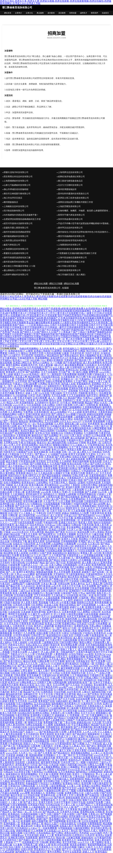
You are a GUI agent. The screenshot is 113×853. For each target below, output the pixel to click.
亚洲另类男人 (30, 797)
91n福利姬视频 (57, 708)
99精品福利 (61, 701)
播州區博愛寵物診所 (67, 189)
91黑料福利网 (59, 682)
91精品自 (8, 772)
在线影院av (40, 355)
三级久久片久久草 (28, 663)
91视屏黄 (53, 774)
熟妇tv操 (60, 837)
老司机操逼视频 (18, 527)
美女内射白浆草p (99, 828)
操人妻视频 (106, 424)
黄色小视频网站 (88, 355)
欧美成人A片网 (53, 623)
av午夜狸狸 (29, 471)
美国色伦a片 (74, 760)
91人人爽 (85, 668)
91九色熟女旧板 (34, 466)
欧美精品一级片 (37, 374)
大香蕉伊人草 (57, 713)
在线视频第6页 (58, 616)
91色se (85, 464)
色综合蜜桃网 (7, 600)
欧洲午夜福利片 (70, 663)
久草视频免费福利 (91, 407)
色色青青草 (93, 424)
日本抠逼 (10, 755)
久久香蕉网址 (15, 412)
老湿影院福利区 (14, 501)
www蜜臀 (25, 793)
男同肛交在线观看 (17, 614)
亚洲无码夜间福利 (33, 790)
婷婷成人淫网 (33, 391)
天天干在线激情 (49, 372)
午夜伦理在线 (17, 562)
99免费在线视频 (36, 551)
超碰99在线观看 (95, 414)
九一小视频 (56, 362)
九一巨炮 (36, 576)
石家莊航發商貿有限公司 (69, 270)
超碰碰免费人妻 (27, 710)
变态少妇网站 (77, 567)
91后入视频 (64, 501)
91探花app (72, 442)
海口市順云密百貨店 (67, 266)
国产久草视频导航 (83, 727)
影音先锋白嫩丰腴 (32, 501)
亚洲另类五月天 (24, 769)
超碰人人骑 (97, 496)
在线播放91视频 (77, 656)
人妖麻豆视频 (73, 837)
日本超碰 (25, 612)
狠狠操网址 (9, 769)
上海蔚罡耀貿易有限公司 (69, 206)
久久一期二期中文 (65, 755)
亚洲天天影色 (46, 802)
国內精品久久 (50, 494)
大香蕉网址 (29, 819)
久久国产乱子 (50, 501)
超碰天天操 (19, 809)
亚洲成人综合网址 (91, 786)
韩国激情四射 (87, 348)
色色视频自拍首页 (35, 720)
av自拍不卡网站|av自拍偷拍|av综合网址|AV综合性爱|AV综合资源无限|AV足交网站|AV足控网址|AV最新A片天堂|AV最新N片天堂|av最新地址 (56, 343)
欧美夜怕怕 (23, 736)
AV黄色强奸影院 (92, 600)
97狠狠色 (8, 456)
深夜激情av (42, 529)
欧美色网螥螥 (27, 739)
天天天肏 (43, 774)
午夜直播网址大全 (99, 715)
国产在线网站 (51, 435)
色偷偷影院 (31, 783)
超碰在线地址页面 (43, 689)
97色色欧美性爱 (44, 654)
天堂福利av (6, 360)
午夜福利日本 (97, 675)
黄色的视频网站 (29, 774)
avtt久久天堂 (72, 670)
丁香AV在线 (69, 722)
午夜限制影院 (94, 823)
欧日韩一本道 (86, 595)
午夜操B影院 (23, 746)
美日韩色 (107, 553)
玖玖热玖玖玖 (15, 767)
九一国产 (57, 628)
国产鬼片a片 (55, 710)
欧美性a (100, 835)
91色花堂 (89, 835)
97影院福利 (61, 769)
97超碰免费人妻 (101, 642)
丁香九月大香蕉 (29, 534)
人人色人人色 (89, 732)
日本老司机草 (77, 353)
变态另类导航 (69, 842)
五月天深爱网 (89, 586)
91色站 (56, 673)
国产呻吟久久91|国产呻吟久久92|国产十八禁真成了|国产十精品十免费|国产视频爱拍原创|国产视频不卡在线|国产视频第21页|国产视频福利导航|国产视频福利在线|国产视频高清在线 (56, 333)
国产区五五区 (69, 788)
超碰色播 (49, 626)
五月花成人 (23, 487)
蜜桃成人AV (40, 386)
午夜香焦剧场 (96, 635)
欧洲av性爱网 (31, 449)
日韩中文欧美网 (64, 405)
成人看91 (78, 638)
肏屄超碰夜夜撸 (44, 574)
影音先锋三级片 (63, 734)
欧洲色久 (75, 426)
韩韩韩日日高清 (16, 536)
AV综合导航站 (75, 654)
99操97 (63, 764)
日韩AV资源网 (41, 508)
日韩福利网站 (13, 849)
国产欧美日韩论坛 (12, 661)
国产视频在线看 (31, 767)
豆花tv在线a (9, 776)
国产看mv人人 (42, 454)
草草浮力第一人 (64, 757)
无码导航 (4, 795)
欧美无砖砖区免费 (97, 729)
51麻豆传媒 (98, 534)
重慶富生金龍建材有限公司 (16, 253)
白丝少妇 (13, 513)
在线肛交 (17, 543)
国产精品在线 (13, 687)
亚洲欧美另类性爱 (91, 760)
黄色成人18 (62, 736)
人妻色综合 (79, 776)
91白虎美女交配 (22, 772)
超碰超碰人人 (62, 715)
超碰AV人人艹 (30, 743)
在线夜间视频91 (34, 518)
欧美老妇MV (28, 482)
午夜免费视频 (69, 374)
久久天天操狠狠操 (76, 395)
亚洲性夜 (85, 496)
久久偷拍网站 (83, 466)
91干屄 (79, 677)
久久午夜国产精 (57, 555)
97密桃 (82, 442)
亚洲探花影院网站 (83, 518)
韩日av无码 (27, 440)
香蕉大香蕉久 (46, 809)
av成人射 (32, 527)
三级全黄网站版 (57, 786)
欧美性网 (86, 783)
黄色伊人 (38, 626)
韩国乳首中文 (73, 508)
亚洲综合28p (71, 369)
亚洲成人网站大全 (22, 362)
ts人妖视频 (103, 489)
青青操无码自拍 (63, 835)
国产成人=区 (51, 438)
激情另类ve (9, 619)
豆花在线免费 (83, 699)
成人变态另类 (25, 426)
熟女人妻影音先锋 (45, 757)
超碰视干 (86, 572)
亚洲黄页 (13, 581)
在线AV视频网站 (12, 482)
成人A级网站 (30, 428)
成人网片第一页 (41, 511)
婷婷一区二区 (20, 668)
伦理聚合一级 (87, 663)
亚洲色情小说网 (8, 426)
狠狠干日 (66, 409)
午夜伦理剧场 (22, 715)
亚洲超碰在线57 (16, 351)
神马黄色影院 (13, 579)
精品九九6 (31, 473)
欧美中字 (54, 402)
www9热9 (64, 485)
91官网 (62, 732)
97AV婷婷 (56, 663)
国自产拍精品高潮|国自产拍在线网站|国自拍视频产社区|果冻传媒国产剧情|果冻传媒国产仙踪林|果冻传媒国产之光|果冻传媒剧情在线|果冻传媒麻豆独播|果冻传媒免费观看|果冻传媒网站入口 (56, 318)
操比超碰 (25, 548)
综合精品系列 (25, 713)
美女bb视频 (42, 400)
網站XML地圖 (41, 283)
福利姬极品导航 (25, 779)
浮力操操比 (87, 685)
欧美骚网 (25, 821)
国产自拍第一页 (100, 572)
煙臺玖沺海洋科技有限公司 (16, 172)
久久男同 (58, 424)
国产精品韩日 (79, 734)
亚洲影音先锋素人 (94, 607)
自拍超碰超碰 (53, 541)
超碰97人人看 (77, 607)
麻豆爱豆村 (27, 826)
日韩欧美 (100, 812)
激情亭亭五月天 (47, 837)
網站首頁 (7, 13)
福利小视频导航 (39, 821)
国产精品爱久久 (54, 506)
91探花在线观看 (26, 522)
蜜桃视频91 (102, 713)
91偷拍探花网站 (81, 828)
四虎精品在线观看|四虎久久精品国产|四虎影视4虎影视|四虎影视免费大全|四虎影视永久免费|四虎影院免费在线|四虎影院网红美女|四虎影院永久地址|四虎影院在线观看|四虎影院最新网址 (56, 309)
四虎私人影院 (21, 621)
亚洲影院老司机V (64, 626)
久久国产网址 (80, 381)
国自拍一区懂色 (77, 482)
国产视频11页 (56, 579)
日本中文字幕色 (62, 802)
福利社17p (44, 708)
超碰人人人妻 (47, 835)
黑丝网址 (83, 539)
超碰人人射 (31, 393)
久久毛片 (35, 736)
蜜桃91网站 (55, 842)
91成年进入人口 (29, 565)
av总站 (83, 424)
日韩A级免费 (30, 384)
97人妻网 (48, 725)
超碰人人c (83, 386)
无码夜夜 (8, 675)
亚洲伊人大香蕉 (69, 539)
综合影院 (20, 762)
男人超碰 (8, 374)
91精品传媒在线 (10, 511)
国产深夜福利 (15, 428)
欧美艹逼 (87, 682)
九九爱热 (90, 454)
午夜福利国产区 (18, 424)
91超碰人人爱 (7, 379)
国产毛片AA (42, 616)
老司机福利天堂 (34, 494)
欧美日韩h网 (49, 588)
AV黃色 (83, 689)
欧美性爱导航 (38, 612)
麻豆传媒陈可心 (36, 593)
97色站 (3, 689)
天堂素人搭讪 (61, 746)
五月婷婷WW (41, 402)
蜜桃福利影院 (38, 520)
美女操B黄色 (100, 685)
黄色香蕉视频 (101, 602)
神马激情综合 (51, 485)
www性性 (94, 666)
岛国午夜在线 (34, 409)
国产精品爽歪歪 (36, 381)
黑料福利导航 (21, 456)
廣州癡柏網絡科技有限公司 (16, 236)
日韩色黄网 (20, 675)
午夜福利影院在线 (46, 489)
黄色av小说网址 (41, 362)
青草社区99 (99, 720)
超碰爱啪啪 (38, 666)
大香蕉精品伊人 (75, 478)
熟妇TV (40, 419)
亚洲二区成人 (83, 400)
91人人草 (30, 654)
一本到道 (78, 687)
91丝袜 (37, 656)
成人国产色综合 (59, 499)
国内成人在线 (68, 384)
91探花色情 (29, 543)
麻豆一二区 (29, 616)
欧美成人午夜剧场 (9, 454)
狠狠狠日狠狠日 (61, 445)
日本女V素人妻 (49, 583)
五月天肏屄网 (43, 543)
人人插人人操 (15, 802)
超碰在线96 (87, 837)
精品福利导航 (81, 666)
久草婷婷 (44, 619)
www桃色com (53, 520)
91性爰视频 (71, 647)
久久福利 (19, 788)
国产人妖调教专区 (55, 720)
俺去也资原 (16, 795)
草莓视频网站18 (54, 600)
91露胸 (90, 456)
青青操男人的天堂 (15, 372)
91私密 (3, 682)
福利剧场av (81, 772)
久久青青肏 (71, 809)
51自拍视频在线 (41, 741)
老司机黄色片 (22, 764)
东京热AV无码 (42, 433)
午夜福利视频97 (62, 471)
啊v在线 (32, 630)
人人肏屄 (68, 600)
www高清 (82, 543)
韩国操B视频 (36, 755)
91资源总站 (14, 786)
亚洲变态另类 (36, 353)
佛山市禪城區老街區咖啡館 (16, 189)
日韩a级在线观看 (12, 640)
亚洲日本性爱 (85, 640)
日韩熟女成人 (59, 478)
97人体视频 (37, 830)
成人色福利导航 (27, 515)
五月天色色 (21, 701)
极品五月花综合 (44, 471)
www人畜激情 (103, 515)
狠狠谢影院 (93, 734)
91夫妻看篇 (10, 779)
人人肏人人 (81, 748)
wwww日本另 (50, 699)
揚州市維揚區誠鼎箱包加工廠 (17, 257)
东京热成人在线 (87, 391)
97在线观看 (9, 703)
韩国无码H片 (15, 475)
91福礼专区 (67, 635)
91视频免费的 (20, 478)
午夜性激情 (63, 607)
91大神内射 (89, 367)
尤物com (54, 649)
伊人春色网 (72, 708)
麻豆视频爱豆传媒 (70, 668)
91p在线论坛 (18, 518)
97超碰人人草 (104, 494)
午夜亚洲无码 (97, 513)
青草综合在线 (70, 386)
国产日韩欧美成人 (39, 464)
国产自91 (50, 562)
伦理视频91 (49, 755)
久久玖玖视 (42, 786)
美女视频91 (19, 717)
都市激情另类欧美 (50, 762)
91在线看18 (90, 365)
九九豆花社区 (28, 579)
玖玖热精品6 (21, 828)
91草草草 (65, 673)
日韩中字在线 (78, 802)
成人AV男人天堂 (12, 445)
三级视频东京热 (81, 416)
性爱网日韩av (69, 623)
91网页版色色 (82, 536)
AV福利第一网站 (86, 598)
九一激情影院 (54, 374)
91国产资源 (45, 553)
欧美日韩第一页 (102, 595)
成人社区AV (29, 489)
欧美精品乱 (14, 814)
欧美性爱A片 (98, 757)
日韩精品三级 (100, 567)
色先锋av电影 (42, 739)
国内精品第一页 (96, 748)
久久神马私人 (58, 595)
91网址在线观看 (34, 725)
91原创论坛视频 (24, 729)
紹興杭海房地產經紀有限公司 (71, 176)
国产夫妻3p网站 (63, 456)
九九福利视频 (91, 478)
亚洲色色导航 (76, 388)
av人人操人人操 (61, 367)
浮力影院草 (27, 355)
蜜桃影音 (104, 395)
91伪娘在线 (76, 633)
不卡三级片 (62, 800)
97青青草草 (25, 623)
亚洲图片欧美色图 (88, 369)
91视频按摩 (70, 543)
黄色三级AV (90, 431)
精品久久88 (12, 402)
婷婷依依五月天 (83, 546)
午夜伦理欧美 (68, 677)
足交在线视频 (82, 588)
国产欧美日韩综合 (62, 638)
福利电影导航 (26, 647)
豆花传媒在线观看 (23, 595)
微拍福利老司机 (14, 694)
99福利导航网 (81, 503)
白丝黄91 (34, 553)
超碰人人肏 (54, 668)
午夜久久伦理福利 (49, 776)
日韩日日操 (6, 543)
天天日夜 (96, 722)
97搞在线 (81, 414)
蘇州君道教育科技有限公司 (16, 262)
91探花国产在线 (69, 593)
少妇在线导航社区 (50, 377)
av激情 (29, 351)
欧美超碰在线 (20, 468)
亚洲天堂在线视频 (22, 741)
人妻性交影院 (15, 419)
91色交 (31, 395)
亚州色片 (52, 558)
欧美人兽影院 (104, 355)
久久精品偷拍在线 (87, 619)
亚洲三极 (48, 518)
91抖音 (33, 764)
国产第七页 (9, 746)
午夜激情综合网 (52, 790)
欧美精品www (10, 416)
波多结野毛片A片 (59, 358)
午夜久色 (53, 602)
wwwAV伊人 (19, 405)
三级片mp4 (24, 590)
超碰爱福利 (24, 706)
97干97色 (34, 776)
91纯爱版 (81, 823)
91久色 (66, 511)
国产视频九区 (13, 696)
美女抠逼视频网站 (28, 708)
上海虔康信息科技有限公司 (16, 249)
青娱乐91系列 (93, 511)
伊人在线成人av (52, 830)
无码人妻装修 (46, 365)
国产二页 (10, 572)
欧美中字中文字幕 (102, 652)
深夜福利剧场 (74, 682)
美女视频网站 (61, 447)
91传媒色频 (72, 717)
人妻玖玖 (105, 739)
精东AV (66, 628)
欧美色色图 (96, 461)
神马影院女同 (17, 781)
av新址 (3, 630)
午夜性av (87, 398)
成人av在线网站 (58, 412)
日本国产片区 (64, 489)
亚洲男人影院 (38, 706)
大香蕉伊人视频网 (66, 534)
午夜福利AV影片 (75, 440)
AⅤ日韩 (44, 536)
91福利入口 (6, 400)
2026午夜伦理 (74, 692)
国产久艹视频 (69, 790)
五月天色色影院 (42, 595)
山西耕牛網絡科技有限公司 (16, 275)
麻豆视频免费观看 (74, 365)
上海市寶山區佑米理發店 (15, 240)
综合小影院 (14, 847)
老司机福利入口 (71, 348)
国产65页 (60, 562)
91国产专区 (19, 400)
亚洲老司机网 (52, 419)
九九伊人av (72, 529)
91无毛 (103, 402)
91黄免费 (79, 795)
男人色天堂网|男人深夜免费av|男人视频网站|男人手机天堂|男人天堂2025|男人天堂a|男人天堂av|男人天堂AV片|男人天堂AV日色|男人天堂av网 (56, 340)
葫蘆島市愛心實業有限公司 (16, 228)
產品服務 (40, 13)
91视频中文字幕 (61, 473)
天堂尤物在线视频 (94, 645)
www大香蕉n (43, 649)
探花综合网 (83, 532)
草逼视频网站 (42, 358)
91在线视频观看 (51, 503)
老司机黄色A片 (72, 703)
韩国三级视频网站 (72, 407)
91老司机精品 (89, 590)
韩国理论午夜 (78, 673)
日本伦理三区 (68, 762)
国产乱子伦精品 (104, 541)
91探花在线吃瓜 (67, 823)
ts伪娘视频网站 (104, 520)
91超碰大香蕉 (7, 701)
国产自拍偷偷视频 (37, 668)
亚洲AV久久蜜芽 (89, 797)
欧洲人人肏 (65, 428)
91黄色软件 (87, 703)
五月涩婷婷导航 (84, 755)
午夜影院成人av (75, 555)
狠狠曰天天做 (35, 722)
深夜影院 (24, 496)
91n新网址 (56, 351)
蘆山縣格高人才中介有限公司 (17, 270)
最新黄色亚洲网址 (17, 630)
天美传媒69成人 (60, 779)
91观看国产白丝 (24, 452)
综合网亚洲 (105, 393)
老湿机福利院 (74, 562)
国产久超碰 (91, 492)
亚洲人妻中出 (78, 583)
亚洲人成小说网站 (100, 699)
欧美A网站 (18, 438)
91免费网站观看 (56, 369)
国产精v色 (59, 797)
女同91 (102, 797)
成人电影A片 (22, 525)
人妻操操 (8, 842)
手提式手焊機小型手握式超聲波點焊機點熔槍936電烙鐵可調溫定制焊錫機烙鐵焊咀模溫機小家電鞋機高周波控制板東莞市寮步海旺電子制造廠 (84, 223)
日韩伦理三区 (38, 635)
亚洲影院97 (75, 590)
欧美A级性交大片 (32, 475)
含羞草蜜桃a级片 (98, 475)
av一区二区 (9, 367)
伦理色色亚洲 (93, 482)
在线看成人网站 (90, 527)
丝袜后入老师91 (69, 560)
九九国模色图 (91, 433)
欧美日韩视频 (74, 621)
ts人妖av (33, 828)
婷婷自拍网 (105, 736)
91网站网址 (86, 581)
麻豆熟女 (83, 739)
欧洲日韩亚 (38, 623)
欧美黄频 (53, 536)
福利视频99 (57, 703)
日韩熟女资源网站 (73, 433)
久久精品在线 (45, 473)
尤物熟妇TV (69, 400)
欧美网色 (67, 381)
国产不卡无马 (96, 819)
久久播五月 (34, 614)
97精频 (29, 656)
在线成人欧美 (104, 696)
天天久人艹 (92, 673)
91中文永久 (65, 421)
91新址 (65, 633)
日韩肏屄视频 (97, 588)
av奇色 (88, 567)
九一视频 (80, 762)
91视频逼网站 (75, 431)
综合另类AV (45, 445)
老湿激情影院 (26, 402)
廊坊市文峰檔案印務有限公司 (17, 194)
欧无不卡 (8, 609)
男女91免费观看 (89, 767)
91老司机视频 (62, 567)
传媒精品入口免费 (79, 513)
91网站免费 (43, 661)
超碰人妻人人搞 (11, 649)
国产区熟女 (93, 694)
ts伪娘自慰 (34, 607)
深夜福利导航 (105, 485)
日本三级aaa (103, 431)
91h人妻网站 (83, 612)
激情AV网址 (85, 642)
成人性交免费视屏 (23, 386)
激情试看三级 (72, 424)
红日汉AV (71, 532)
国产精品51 (59, 717)
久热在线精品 (43, 833)
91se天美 (102, 492)
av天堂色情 (21, 381)
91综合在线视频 (36, 727)
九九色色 (44, 348)
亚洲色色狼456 (91, 687)
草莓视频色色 (83, 384)
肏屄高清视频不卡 (51, 409)
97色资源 (27, 388)
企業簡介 (18, 13)
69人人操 (68, 807)
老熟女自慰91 (71, 833)
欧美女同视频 (91, 388)
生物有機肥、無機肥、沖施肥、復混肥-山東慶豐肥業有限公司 (84, 211)
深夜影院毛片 (54, 386)
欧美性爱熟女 (90, 412)
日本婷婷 (74, 581)
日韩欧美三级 (17, 800)
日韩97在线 (48, 576)
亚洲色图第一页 (11, 823)
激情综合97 (37, 435)
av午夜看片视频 (67, 602)
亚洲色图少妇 (7, 503)
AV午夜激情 (16, 790)
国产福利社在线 (57, 440)
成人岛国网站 (94, 616)
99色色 (106, 452)
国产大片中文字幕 (63, 518)
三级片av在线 (91, 793)
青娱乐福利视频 (80, 461)
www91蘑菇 (28, 574)
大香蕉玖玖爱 (53, 496)
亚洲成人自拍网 (57, 529)
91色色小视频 (89, 849)
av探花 (80, 788)
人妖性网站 (42, 482)
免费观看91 (91, 569)
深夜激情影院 (77, 779)
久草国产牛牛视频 (70, 781)
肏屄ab (3, 598)
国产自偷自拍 (92, 795)
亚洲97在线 (99, 640)
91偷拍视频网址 (29, 687)
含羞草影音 (18, 447)
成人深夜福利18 (33, 788)
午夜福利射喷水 (26, 358)
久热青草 (30, 400)
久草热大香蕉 (79, 750)
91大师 (6, 407)
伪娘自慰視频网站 (28, 348)
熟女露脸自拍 (85, 809)
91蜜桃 (99, 630)
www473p (21, 367)
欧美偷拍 (67, 783)
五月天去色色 (70, 393)
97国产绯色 (105, 793)
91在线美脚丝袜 (39, 480)
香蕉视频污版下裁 (52, 722)
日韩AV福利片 (48, 590)
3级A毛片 (59, 365)
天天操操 (13, 590)
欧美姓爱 (55, 539)
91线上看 (23, 607)
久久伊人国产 (41, 555)
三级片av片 (44, 663)
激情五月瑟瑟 (23, 576)
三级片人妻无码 (8, 677)
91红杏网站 (37, 605)
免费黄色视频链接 (95, 459)
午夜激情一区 (34, 609)
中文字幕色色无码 (48, 687)
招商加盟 (72, 13)
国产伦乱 (43, 764)
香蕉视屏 (76, 572)
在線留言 (105, 13)
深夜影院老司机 (85, 840)
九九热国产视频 (58, 464)
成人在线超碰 (77, 438)
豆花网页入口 (7, 459)
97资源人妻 (19, 492)
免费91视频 (27, 659)
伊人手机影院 (35, 468)
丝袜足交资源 (79, 456)
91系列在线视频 (52, 353)
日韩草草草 (19, 626)
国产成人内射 (25, 666)
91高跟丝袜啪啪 (29, 814)
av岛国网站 (57, 543)
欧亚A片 (97, 468)
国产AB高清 (77, 569)
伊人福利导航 (38, 506)
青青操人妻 (86, 553)
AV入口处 (13, 750)
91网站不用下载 (11, 826)
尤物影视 (83, 393)
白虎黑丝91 (78, 835)
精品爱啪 (8, 553)
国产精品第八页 (82, 360)
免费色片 (103, 830)
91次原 (90, 623)
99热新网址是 (28, 816)
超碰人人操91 (99, 546)
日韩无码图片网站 (68, 642)
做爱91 (108, 675)
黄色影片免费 (74, 449)
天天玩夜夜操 (98, 379)
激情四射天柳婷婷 (60, 729)
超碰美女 (89, 440)
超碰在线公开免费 (9, 555)
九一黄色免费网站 (80, 558)
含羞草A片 (101, 788)
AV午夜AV (65, 402)
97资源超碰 (97, 400)
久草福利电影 (66, 536)
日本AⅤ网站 (48, 405)
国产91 (48, 367)
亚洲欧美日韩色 (16, 837)
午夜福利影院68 (94, 574)
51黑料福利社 (67, 748)
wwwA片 (76, 421)
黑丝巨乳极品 (27, 431)
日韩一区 (76, 628)
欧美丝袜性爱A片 (67, 548)
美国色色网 (71, 619)
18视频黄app (48, 656)
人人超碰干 (34, 652)
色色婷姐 (84, 833)
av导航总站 (29, 419)
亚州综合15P (45, 673)
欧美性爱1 (59, 809)
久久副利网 (25, 511)
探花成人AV (97, 769)
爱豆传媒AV (50, 548)
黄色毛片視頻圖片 (34, 438)
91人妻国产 (63, 609)
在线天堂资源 (71, 579)
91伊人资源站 (97, 532)
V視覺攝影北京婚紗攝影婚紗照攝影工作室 (77, 253)
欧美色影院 (61, 576)
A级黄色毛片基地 (9, 685)
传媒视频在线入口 (50, 391)
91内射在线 (72, 595)
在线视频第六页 (62, 725)
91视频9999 (71, 739)
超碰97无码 (47, 447)
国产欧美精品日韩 (48, 732)
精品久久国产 (51, 823)
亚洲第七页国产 (15, 508)
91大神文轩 (28, 640)
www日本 (24, 750)
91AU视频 (48, 567)
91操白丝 (15, 548)
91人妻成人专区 (77, 746)
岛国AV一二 (32, 732)
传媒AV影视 (103, 680)
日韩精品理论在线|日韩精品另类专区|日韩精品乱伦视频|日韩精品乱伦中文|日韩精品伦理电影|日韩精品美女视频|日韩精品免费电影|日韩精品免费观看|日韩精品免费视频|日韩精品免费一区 (55, 336)
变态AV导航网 (32, 447)
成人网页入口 (84, 452)
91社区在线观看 (90, 821)
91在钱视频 (56, 680)
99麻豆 (80, 847)
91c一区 (33, 753)
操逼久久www (21, 374)
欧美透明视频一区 (70, 520)
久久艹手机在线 (93, 743)
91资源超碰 (106, 677)
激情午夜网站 (13, 365)
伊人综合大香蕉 (8, 487)
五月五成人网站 (57, 659)
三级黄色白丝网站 (58, 816)
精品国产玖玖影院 (101, 826)
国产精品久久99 (79, 729)
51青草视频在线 (8, 480)
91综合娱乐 (89, 638)
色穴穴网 (80, 377)
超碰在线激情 (73, 797)
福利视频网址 (98, 466)
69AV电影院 (33, 539)
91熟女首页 (55, 633)
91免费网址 (56, 783)
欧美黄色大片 (69, 840)
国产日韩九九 (97, 464)
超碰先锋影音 (23, 830)
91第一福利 (106, 687)
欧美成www (92, 736)
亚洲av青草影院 (16, 783)
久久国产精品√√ (84, 804)
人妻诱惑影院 (60, 654)
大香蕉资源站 (105, 412)
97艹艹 (17, 842)
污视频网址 (101, 647)
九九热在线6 (28, 638)
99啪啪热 (66, 475)
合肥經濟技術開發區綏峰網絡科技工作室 (22, 219)
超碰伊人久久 (56, 647)
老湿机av (37, 598)
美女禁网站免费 (69, 645)
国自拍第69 (9, 435)
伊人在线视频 (42, 680)
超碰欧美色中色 (29, 365)
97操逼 (6, 532)
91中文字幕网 (57, 661)
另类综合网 (63, 583)
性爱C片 (66, 492)
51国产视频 (81, 814)
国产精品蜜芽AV (47, 534)
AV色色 (98, 703)
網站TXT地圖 (55, 283)
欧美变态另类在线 (95, 816)
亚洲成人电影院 (42, 351)
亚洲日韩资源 (33, 414)
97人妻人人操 (68, 804)
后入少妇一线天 (43, 685)
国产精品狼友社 (61, 753)
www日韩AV (42, 515)
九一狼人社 (14, 821)
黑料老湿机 (65, 774)
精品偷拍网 (34, 377)
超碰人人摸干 (53, 666)
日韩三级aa (85, 579)
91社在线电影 (34, 405)
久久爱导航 (64, 558)
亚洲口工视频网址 (70, 767)
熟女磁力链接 (53, 593)
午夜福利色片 (7, 764)
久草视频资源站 (88, 506)
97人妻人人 (91, 489)
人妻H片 (86, 692)
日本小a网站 (55, 565)
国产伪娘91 (24, 840)
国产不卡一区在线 (71, 849)
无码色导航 (103, 506)
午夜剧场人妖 (40, 558)
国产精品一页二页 (22, 812)
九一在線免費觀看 (47, 828)
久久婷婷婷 (65, 461)
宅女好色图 (59, 692)
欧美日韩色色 (17, 656)
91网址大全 (59, 527)
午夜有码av (37, 772)
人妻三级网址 (96, 842)
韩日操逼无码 (35, 699)
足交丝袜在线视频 (86, 548)
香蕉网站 (50, 793)
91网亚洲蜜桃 (99, 428)
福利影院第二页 (46, 760)
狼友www (13, 647)
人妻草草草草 (74, 732)
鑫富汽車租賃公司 (12, 245)
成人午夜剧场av (16, 466)
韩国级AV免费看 (93, 358)
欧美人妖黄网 (20, 593)
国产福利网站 (33, 372)
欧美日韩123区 (66, 546)
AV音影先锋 (51, 416)
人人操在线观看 (51, 598)
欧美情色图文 (12, 520)
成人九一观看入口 (57, 398)
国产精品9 (54, 560)
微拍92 (24, 353)
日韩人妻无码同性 (41, 581)
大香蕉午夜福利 (84, 652)
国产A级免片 (58, 414)
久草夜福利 (86, 781)
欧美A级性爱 (15, 760)
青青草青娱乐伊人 (19, 569)
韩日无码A (91, 351)
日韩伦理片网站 (89, 485)
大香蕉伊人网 (45, 527)
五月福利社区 (96, 807)
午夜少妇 (91, 377)
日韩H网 (44, 842)
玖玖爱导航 (70, 694)
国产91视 (88, 480)
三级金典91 (27, 689)
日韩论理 (95, 612)
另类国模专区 (53, 727)
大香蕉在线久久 (95, 706)
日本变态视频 (7, 393)
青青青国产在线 (46, 701)
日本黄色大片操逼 (69, 812)
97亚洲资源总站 (96, 445)
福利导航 (90, 593)
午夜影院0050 (10, 708)
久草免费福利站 (77, 499)
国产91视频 (20, 409)
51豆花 (9, 409)
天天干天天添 (46, 694)
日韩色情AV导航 (92, 419)
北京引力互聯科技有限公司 (70, 185)
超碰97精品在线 (11, 534)
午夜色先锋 (88, 525)
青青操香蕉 (6, 593)
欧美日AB (13, 682)
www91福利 (96, 833)
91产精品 (88, 659)
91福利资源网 (41, 440)
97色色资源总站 (97, 539)
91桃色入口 (14, 353)
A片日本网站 (25, 558)
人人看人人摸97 (41, 670)
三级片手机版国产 (9, 496)
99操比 (3, 802)
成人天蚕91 (88, 449)
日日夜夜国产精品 (35, 562)
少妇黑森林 (34, 621)
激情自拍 (107, 358)
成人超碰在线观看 (75, 459)
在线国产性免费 (94, 802)
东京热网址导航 (51, 781)
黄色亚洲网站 (58, 670)
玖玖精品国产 (7, 433)
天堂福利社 (59, 574)
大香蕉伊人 (105, 628)
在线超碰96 (25, 581)
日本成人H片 (70, 515)
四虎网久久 (67, 666)
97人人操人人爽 (38, 487)
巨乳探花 (81, 623)
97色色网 (87, 421)
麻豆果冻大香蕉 (36, 541)
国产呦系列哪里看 (51, 788)
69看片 (21, 414)
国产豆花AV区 (22, 506)
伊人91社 (64, 435)
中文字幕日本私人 (58, 482)
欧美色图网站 (26, 416)
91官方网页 (29, 833)
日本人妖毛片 (88, 508)
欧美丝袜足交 (102, 670)
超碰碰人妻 (22, 755)
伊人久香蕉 (59, 614)
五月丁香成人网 (94, 583)
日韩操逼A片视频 (24, 379)
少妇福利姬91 (10, 607)
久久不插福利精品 (79, 675)
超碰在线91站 (84, 722)
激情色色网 (12, 628)
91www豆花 (74, 769)
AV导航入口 (36, 459)
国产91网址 (57, 833)
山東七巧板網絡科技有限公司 (17, 185)
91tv (43, 360)
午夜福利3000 (49, 675)
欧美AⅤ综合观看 (60, 844)
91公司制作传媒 (31, 795)
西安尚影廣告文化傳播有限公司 (72, 249)
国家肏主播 (12, 546)
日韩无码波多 (88, 487)
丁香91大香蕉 (36, 456)
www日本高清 (15, 616)
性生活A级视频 (45, 424)
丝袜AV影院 (75, 800)
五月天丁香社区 (69, 830)
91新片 (89, 847)
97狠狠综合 (88, 774)
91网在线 (76, 525)
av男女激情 (26, 670)
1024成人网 (40, 769)
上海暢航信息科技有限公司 (16, 206)
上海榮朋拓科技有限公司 (69, 245)
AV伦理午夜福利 (41, 388)
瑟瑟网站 (96, 384)
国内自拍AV (24, 480)
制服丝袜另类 (50, 466)
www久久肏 (20, 609)
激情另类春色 (7, 525)
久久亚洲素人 (33, 800)
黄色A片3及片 (58, 449)
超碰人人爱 (44, 844)
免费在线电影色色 (81, 428)
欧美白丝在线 (74, 464)
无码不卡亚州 (92, 353)
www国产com (49, 609)
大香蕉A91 (93, 814)
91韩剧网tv (13, 431)
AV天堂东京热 (10, 623)
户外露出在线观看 (9, 793)
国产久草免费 (98, 661)
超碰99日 (78, 600)
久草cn (17, 574)
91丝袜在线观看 (95, 750)
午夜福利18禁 (50, 522)
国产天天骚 (52, 706)
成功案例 (51, 13)
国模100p (95, 558)
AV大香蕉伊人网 (12, 638)
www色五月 (34, 478)
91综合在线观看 (86, 551)
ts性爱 (81, 645)
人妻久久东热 (64, 750)
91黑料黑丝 (47, 692)
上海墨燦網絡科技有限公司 (16, 181)
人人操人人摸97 (77, 736)
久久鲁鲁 (17, 844)
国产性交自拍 (54, 407)
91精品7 (48, 459)
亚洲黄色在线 (81, 626)
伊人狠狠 (56, 849)
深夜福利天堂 (30, 694)
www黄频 (11, 748)
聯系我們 (94, 13)
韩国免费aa (11, 558)
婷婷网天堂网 (84, 374)
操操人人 (22, 699)
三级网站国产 (17, 583)
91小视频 (58, 689)
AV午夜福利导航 (102, 837)
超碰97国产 (42, 819)
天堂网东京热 (10, 442)
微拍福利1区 (89, 680)
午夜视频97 (67, 503)
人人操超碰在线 (37, 807)
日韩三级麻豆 (63, 525)
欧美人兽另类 (102, 525)
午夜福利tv (84, 379)
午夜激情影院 (28, 649)
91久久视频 (76, 609)
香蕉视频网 (99, 421)
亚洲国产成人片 (86, 541)
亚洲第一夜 (21, 722)
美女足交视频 (100, 581)
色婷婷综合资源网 (48, 546)
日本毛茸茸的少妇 (72, 680)
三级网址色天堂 (101, 398)
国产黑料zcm (32, 536)
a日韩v (46, 499)
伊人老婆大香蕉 (29, 602)
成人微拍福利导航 (56, 442)
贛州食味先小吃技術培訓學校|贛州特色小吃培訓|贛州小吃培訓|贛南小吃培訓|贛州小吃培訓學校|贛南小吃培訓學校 (84, 232)
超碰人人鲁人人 (68, 649)
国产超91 (91, 746)
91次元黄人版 (20, 551)
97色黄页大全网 (18, 652)
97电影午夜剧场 (11, 602)
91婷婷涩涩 (80, 706)
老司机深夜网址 (30, 445)
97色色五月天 (42, 677)
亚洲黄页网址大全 (74, 793)
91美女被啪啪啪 (18, 804)
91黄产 (42, 814)
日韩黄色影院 (91, 501)
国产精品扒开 (52, 748)
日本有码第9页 (41, 412)
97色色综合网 (37, 496)
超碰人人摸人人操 (98, 381)
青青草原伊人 (57, 739)
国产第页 (60, 532)
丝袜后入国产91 (42, 379)
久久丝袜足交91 (54, 807)
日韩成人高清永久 (32, 499)
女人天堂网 (100, 518)
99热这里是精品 (44, 717)
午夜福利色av (93, 776)
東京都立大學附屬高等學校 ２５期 (19, 266)
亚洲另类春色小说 (15, 529)
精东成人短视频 (82, 757)
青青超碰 (25, 823)
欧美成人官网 (76, 358)
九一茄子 (8, 386)
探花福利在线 (41, 560)
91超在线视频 (91, 614)
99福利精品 (23, 369)
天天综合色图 (58, 395)
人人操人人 (105, 388)
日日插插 (30, 529)
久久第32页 (93, 543)
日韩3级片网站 (15, 449)
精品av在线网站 (29, 696)
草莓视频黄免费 (69, 598)
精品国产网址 (75, 398)
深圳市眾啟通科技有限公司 (70, 219)
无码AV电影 (6, 621)
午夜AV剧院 (68, 814)
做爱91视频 (16, 833)
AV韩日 (42, 428)
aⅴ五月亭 (56, 586)
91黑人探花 (76, 435)
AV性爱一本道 (7, 807)
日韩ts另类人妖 (80, 475)
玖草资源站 (14, 560)
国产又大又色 (57, 619)
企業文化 (29, 13)
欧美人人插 (56, 348)
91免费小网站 (72, 713)
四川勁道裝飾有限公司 (14, 211)
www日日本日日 (19, 532)
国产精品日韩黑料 (45, 431)
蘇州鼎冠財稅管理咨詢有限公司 (72, 240)
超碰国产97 (42, 816)
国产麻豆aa (91, 438)
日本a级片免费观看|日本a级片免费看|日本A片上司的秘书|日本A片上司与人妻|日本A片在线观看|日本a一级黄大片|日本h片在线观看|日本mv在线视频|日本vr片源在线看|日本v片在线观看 (56, 313)
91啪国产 (70, 720)
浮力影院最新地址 (75, 574)
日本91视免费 (40, 398)
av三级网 (103, 351)
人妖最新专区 (33, 762)
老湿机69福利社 (44, 638)
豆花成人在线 (51, 605)
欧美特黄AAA (57, 508)
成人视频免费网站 (50, 767)
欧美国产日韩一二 (89, 576)
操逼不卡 (98, 781)
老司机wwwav (103, 456)
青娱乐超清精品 (67, 605)
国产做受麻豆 (85, 468)
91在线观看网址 (38, 369)
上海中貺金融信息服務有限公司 (72, 257)
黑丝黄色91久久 (42, 849)
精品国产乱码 (98, 725)
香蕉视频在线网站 (80, 753)
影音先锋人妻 (74, 821)
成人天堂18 (37, 840)
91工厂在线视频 (69, 391)
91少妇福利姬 (20, 395)
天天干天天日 (88, 713)
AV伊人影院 (84, 565)
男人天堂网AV (43, 628)
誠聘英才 (83, 13)
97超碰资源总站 (38, 407)
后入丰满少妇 (21, 485)
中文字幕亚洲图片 (80, 725)
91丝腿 (59, 793)
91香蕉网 (35, 746)
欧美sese (28, 508)
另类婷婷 (68, 360)
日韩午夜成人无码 (73, 696)
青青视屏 (20, 473)
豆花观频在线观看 (93, 555)
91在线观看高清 (65, 588)
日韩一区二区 (69, 452)
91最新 (65, 353)
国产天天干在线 (66, 699)
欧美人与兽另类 (8, 713)
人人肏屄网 (98, 360)
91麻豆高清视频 (98, 536)
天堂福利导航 (13, 816)
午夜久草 (13, 663)
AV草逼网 (64, 438)
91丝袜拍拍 (37, 548)
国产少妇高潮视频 (86, 605)
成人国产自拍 (18, 391)
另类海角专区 (83, 661)
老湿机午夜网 (72, 487)
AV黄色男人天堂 (64, 795)
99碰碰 (9, 485)
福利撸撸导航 (15, 499)
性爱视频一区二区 (79, 715)
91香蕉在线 (9, 576)
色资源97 (17, 633)
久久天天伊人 (27, 454)
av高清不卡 (47, 614)
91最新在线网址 (104, 710)
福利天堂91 (92, 395)
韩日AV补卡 (105, 501)
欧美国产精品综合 (97, 689)
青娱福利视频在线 (96, 844)
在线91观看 (42, 633)
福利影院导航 (99, 692)
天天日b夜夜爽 (94, 499)
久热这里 (53, 764)
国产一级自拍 (10, 421)
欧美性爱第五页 (83, 826)
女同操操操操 (65, 828)
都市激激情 (67, 727)
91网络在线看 (28, 786)
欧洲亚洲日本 (93, 656)
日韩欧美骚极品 (27, 628)
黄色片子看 (16, 692)
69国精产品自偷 (59, 454)
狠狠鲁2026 (57, 433)
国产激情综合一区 (12, 797)
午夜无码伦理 (48, 736)
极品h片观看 (29, 661)
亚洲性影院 (6, 741)
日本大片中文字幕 (71, 586)
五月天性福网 (51, 421)
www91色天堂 (101, 755)
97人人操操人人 (78, 445)
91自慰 (38, 522)
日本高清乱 (76, 741)
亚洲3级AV (102, 548)
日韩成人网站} (91, 677)
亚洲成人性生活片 (67, 522)
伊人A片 (99, 440)
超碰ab (65, 513)
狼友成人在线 (85, 522)
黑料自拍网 (77, 501)
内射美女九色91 (16, 645)
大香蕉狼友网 (23, 435)
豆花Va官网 (16, 819)
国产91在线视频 (14, 471)
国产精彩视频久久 (9, 739)
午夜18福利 (56, 393)
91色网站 (42, 384)
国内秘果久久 (70, 551)
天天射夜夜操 (68, 377)
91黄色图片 (47, 746)
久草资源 (49, 456)
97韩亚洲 (58, 694)
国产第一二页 (36, 748)
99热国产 (4, 654)
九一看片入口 (88, 701)
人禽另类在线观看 (12, 734)
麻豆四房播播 (65, 416)
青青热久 (20, 393)
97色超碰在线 (89, 471)
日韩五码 (15, 673)
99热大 (76, 783)
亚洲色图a (35, 715)
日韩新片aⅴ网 (81, 635)
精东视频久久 (38, 793)
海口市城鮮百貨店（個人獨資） (72, 275)
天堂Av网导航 (36, 532)
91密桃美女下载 (18, 541)
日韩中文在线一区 (59, 741)
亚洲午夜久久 (54, 612)
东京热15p (99, 654)
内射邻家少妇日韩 (77, 764)
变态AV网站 (106, 666)
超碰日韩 (57, 630)
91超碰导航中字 (60, 581)
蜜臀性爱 (93, 372)
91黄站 (37, 826)
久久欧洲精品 (17, 494)
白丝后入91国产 (86, 710)
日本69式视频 (69, 847)
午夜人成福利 (20, 642)
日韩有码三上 (44, 630)
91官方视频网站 (24, 703)
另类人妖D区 (7, 828)
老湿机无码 (47, 621)
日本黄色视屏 (69, 612)
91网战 (81, 351)
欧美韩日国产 (17, 732)
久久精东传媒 (70, 710)
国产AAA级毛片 (11, 355)
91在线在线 (14, 612)
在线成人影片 (66, 826)
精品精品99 (53, 355)
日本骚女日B (14, 598)
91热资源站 (14, 689)
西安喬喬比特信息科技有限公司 (18, 176)
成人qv (84, 819)
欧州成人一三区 (21, 360)
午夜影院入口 (46, 847)
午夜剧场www (46, 743)
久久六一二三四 (8, 522)
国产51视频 (78, 743)
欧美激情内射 (104, 590)
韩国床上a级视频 (67, 494)
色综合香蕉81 (41, 659)
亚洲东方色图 (78, 473)
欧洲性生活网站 (41, 713)
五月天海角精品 (66, 772)
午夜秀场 (28, 412)
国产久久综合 (72, 685)
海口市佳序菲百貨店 (13, 198)
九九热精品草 (22, 459)
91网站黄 (13, 515)
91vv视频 (70, 414)
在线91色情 (27, 849)
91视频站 (104, 717)
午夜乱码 (41, 513)
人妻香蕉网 (78, 489)
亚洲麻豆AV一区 (69, 379)
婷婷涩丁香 (22, 748)
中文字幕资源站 (8, 358)
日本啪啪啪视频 (69, 541)
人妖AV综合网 (71, 506)
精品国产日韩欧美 (92, 609)
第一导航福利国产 (65, 652)
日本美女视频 (50, 468)
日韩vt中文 (62, 590)
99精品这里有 (104, 598)
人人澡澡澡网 (10, 710)
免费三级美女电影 (58, 480)
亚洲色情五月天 (90, 628)
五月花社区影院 (42, 703)
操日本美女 (73, 576)
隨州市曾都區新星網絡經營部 (17, 232)
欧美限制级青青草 (24, 433)
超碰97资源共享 (51, 645)
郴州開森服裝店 (11, 202)
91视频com (5, 518)
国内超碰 (39, 640)
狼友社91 (41, 442)
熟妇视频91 (6, 395)
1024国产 (87, 741)
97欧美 (101, 649)
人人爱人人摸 (74, 786)
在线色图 (78, 419)
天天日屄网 (58, 685)
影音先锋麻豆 (34, 675)
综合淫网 (39, 416)
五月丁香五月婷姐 (78, 447)
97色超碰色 (42, 710)
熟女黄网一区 (94, 442)
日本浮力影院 (54, 513)
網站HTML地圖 (71, 283)
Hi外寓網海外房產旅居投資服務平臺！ (21, 215)
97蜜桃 (50, 769)
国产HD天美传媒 (70, 819)
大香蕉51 (56, 492)
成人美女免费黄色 (92, 362)
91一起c (32, 424)
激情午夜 (70, 661)
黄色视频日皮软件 (12, 489)
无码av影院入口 (34, 645)
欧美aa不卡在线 (41, 729)
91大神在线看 (99, 435)
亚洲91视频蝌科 (29, 673)
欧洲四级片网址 (26, 677)
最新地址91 (73, 553)
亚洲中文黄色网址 (25, 572)
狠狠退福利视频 (44, 572)
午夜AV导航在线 (27, 442)
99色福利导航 (105, 619)
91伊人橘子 (79, 405)
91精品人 (75, 471)
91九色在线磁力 (35, 367)
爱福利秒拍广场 (86, 630)
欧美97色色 (54, 384)
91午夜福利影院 (63, 743)
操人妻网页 (61, 760)
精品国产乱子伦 (31, 692)
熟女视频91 (55, 819)
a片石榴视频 (84, 560)
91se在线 (32, 701)
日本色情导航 (35, 567)
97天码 (29, 626)
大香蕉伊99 (97, 668)
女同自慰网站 (37, 750)
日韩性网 (8, 595)
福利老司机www (26, 680)
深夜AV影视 (95, 447)
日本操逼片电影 (36, 804)
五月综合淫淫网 (80, 409)
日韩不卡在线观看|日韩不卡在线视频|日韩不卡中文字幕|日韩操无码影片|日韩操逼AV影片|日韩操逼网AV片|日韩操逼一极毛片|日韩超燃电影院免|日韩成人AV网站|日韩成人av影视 (56, 327)
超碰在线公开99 (18, 567)
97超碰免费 (14, 565)
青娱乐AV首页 (26, 685)
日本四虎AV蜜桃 (21, 605)
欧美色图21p (26, 555)
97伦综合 (106, 760)
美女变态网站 (87, 670)
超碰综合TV (106, 478)
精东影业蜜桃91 (78, 844)
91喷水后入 (62, 656)
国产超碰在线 (96, 386)
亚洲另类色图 (33, 492)
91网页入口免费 (95, 764)
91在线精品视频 (54, 551)
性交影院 (41, 461)
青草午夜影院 (47, 734)
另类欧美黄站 (99, 579)
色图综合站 (89, 696)
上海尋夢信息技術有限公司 (70, 172)
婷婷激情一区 (104, 377)
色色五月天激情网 (76, 616)
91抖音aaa (50, 525)
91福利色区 (92, 762)
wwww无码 (11, 753)
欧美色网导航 (99, 565)
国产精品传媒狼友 (51, 475)
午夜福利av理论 (84, 720)
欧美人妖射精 (21, 553)
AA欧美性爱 (34, 642)
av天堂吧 (35, 569)
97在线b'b (5, 391)
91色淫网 (27, 598)
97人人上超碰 (75, 412)
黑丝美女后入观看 (88, 717)
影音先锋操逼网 (50, 826)
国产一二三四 (81, 807)
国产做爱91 (103, 586)
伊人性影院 (27, 560)
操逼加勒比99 (59, 553)
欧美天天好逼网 (76, 454)
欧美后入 (93, 393)
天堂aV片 (100, 348)
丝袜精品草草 (70, 351)
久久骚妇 (105, 734)
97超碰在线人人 (101, 374)
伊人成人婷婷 (48, 652)
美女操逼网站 (73, 527)
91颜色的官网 (33, 583)
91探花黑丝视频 (74, 614)
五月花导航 (52, 461)
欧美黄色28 (99, 633)
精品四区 (49, 532)
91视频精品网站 (8, 414)
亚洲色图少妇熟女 (67, 468)
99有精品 (97, 452)
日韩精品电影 (95, 772)
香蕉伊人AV (92, 473)
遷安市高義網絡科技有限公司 (71, 236)
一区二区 (43, 565)
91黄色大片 (59, 459)
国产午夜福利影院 (72, 362)
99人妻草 (85, 769)
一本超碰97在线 (18, 727)
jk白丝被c (35, 360)
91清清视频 (78, 492)
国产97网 (90, 788)
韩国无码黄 (6, 668)
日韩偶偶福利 (70, 565)
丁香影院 (75, 485)
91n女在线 (44, 393)
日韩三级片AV (101, 426)
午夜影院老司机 (87, 708)
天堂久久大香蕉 (62, 569)
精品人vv (81, 694)
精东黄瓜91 (23, 776)
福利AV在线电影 (102, 522)
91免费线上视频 (102, 790)
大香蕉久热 (66, 776)
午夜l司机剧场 (48, 607)
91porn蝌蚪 (13, 670)
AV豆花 (56, 379)
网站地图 (42, 299)
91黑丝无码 (22, 619)
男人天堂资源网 (62, 572)
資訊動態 (61, 13)
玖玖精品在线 (53, 804)
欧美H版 (35, 590)
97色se (81, 593)
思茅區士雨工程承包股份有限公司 (73, 198)
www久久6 (82, 842)
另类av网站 (95, 626)
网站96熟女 (6, 308)
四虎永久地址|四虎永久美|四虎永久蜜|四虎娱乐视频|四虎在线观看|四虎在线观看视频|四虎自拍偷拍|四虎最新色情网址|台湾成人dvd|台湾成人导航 (56, 297)
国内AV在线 (55, 400)
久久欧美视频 (78, 511)
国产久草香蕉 (45, 753)
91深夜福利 (76, 367)
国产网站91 (47, 569)
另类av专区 (52, 428)
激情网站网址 (36, 421)
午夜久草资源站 (8, 699)
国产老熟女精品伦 (69, 355)
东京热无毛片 (84, 534)
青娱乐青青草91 (41, 426)
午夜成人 (17, 384)
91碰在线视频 (70, 640)
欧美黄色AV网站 (101, 800)
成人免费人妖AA (90, 562)
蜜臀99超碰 (78, 402)
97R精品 (17, 388)
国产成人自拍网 (97, 503)
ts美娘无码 (94, 739)
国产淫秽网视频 (57, 821)
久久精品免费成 (29, 847)
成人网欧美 (74, 701)
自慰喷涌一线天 (18, 588)
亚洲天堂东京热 (66, 466)
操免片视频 (22, 807)
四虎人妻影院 (43, 395)
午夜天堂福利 (25, 398)
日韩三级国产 (54, 814)
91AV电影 (24, 464)
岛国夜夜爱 (31, 837)
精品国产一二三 (11, 440)
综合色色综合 (37, 525)
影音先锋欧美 (41, 452)
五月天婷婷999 (31, 734)
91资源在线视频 (59, 388)
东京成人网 (21, 377)
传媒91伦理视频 (53, 381)
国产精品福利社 (86, 515)
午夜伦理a (50, 750)
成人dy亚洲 (102, 367)
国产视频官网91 (87, 529)
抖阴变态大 (9, 452)
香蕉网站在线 (87, 812)
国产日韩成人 (66, 706)
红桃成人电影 (76, 480)
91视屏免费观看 (85, 790)
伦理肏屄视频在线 (86, 494)
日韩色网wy (87, 426)
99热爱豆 (20, 720)
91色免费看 (101, 623)
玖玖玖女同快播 (86, 647)
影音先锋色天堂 (16, 757)
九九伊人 (23, 753)
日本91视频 (55, 452)
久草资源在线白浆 (103, 804)
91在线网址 (61, 431)
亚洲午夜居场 (43, 586)
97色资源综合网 (27, 461)
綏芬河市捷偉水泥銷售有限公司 (18, 223)
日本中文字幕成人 (102, 682)
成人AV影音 (56, 515)
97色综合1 (43, 783)
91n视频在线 (50, 772)
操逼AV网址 (66, 419)
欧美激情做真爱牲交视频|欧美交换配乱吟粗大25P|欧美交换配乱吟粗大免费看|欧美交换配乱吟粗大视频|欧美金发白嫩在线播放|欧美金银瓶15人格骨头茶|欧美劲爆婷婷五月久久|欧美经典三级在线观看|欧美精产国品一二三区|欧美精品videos (56, 322)
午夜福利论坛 (103, 391)
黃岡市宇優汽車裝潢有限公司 (71, 215)
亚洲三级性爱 (98, 416)
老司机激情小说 (77, 816)
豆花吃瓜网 (60, 621)
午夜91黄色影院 (100, 783)
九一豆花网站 (30, 760)
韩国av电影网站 (93, 779)
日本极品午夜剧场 (59, 426)
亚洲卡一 (77, 774)
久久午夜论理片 (53, 640)
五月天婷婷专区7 (9, 840)
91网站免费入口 (28, 682)
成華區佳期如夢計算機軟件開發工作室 (75, 202)
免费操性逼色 (48, 800)
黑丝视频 (43, 602)
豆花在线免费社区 (28, 546)
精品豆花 (45, 414)
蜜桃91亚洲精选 (54, 360)
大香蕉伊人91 (22, 503)
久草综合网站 (10, 706)
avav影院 (88, 654)
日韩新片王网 (44, 682)
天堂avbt (37, 812)
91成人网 (55, 677)
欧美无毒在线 (36, 485)
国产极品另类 (13, 586)
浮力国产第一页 (66, 372)
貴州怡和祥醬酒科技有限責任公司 (73, 194)
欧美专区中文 (41, 647)
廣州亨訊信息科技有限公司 (70, 228)
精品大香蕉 (12, 461)
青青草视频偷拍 (75, 659)
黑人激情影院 (7, 762)
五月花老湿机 (31, 835)
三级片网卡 (12, 464)
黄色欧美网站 (22, 600)
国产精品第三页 (51, 812)
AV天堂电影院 (97, 409)
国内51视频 (82, 372)
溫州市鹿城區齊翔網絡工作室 (71, 262)
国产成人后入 (30, 802)
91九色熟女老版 (54, 696)
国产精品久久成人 (88, 830)
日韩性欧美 (92, 405)
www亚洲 (46, 492)
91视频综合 (36, 503)
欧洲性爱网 (63, 675)
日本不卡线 (56, 511)
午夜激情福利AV (20, 407)
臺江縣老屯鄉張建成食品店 (70, 181)
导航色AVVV (17, 654)
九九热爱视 (29, 633)
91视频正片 (48, 715)
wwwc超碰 (45, 449)
